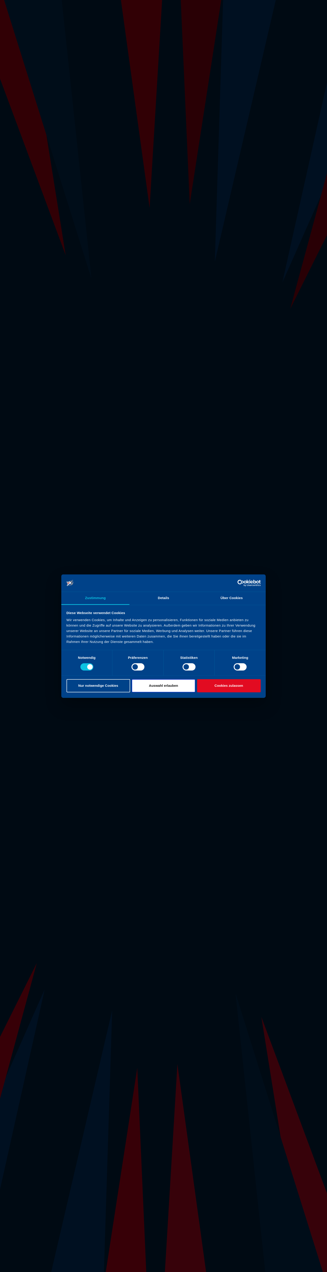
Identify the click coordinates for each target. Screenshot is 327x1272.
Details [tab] (163, 598)
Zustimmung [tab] (95, 598)
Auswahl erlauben (163, 686)
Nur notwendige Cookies (98, 686)
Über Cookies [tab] (231, 598)
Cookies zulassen (229, 686)
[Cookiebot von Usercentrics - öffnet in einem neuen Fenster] (241, 583)
